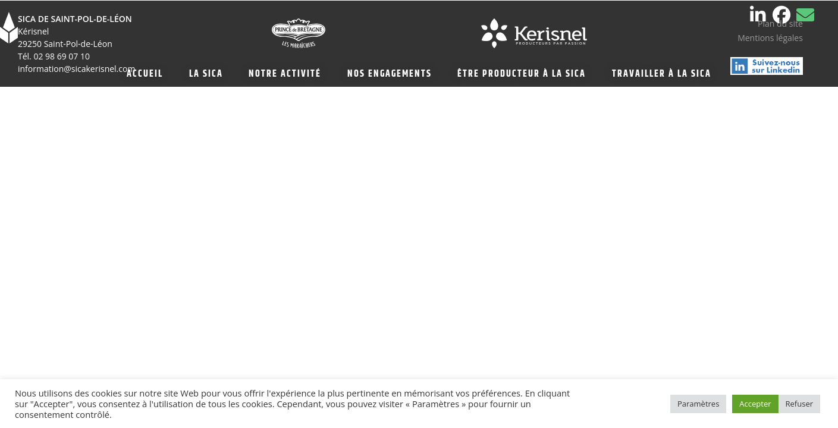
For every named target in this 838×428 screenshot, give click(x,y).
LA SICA (206, 74)
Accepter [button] (755, 403)
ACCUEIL (145, 74)
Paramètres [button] (698, 403)
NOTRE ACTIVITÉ (285, 74)
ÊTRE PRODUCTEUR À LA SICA (521, 74)
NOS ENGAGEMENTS (389, 74)
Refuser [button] (799, 403)
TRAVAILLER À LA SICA (661, 74)
